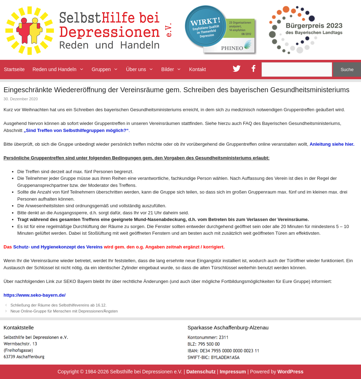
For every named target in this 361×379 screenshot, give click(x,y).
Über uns (142, 69)
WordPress (290, 371)
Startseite (14, 69)
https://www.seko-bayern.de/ (35, 295)
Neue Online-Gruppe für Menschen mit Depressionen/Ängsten (64, 311)
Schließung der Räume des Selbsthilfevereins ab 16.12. (59, 305)
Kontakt (197, 69)
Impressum (233, 371)
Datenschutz (200, 371)
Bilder (173, 69)
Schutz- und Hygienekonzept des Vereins (58, 246)
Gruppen (107, 69)
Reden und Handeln (60, 69)
